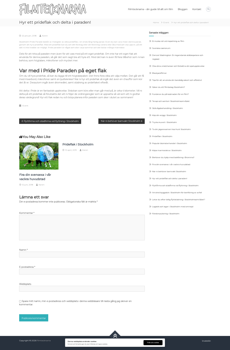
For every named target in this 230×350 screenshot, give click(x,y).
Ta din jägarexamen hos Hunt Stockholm (171, 129)
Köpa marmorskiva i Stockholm (167, 150)
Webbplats (25, 284)
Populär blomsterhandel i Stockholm (169, 143)
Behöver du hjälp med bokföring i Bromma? (173, 157)
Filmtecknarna (44, 340)
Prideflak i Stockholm (77, 144)
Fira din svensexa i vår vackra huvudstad (171, 164)
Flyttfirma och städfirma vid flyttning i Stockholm (175, 185)
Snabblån (206, 341)
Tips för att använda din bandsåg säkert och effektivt (177, 80)
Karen (45, 35)
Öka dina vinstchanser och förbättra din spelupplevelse (178, 66)
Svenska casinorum (161, 48)
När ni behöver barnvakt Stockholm (169, 171)
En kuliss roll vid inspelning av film (168, 41)
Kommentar (26, 213)
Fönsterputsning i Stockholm (165, 213)
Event (166, 22)
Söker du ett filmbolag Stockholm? (168, 87)
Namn (23, 249)
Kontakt (196, 9)
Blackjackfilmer (159, 73)
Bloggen (183, 9)
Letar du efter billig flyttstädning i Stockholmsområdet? (178, 199)
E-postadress (27, 267)
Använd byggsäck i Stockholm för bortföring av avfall (177, 192)
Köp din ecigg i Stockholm (164, 115)
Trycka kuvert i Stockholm (164, 122)
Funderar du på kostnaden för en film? (170, 94)
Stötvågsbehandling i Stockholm (167, 108)
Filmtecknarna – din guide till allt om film (150, 9)
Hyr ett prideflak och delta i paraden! (169, 178)
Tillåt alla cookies (153, 342)
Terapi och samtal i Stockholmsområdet (171, 101)
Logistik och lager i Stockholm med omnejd (172, 206)
